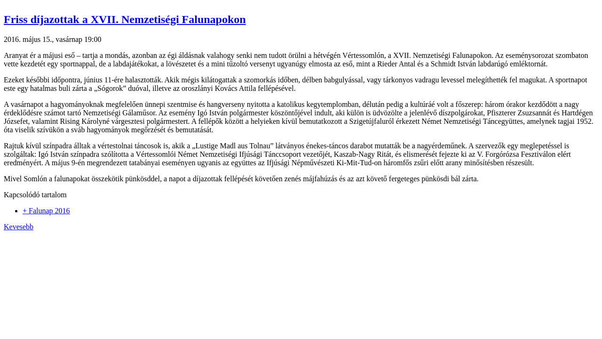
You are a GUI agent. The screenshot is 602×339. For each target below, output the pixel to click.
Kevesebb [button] (18, 227)
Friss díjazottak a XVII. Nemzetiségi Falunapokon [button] (125, 19)
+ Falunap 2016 (46, 211)
